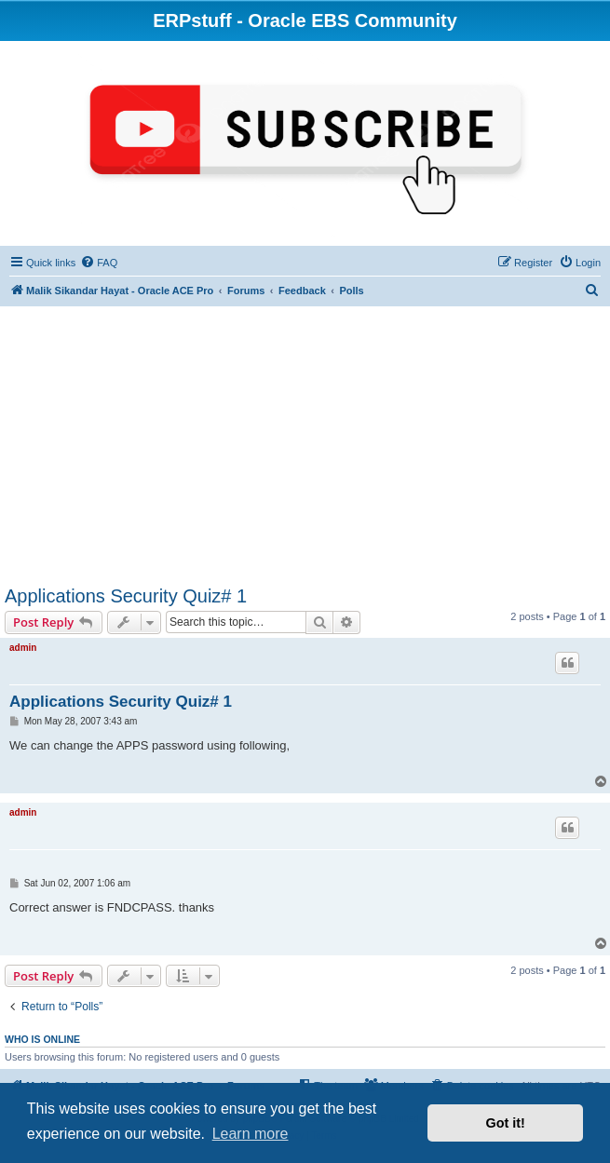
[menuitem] (98, 262)
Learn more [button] (250, 1134)
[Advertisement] (305, 446)
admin (22, 647)
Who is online (42, 1039)
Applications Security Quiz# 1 (126, 596)
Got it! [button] (505, 1123)
